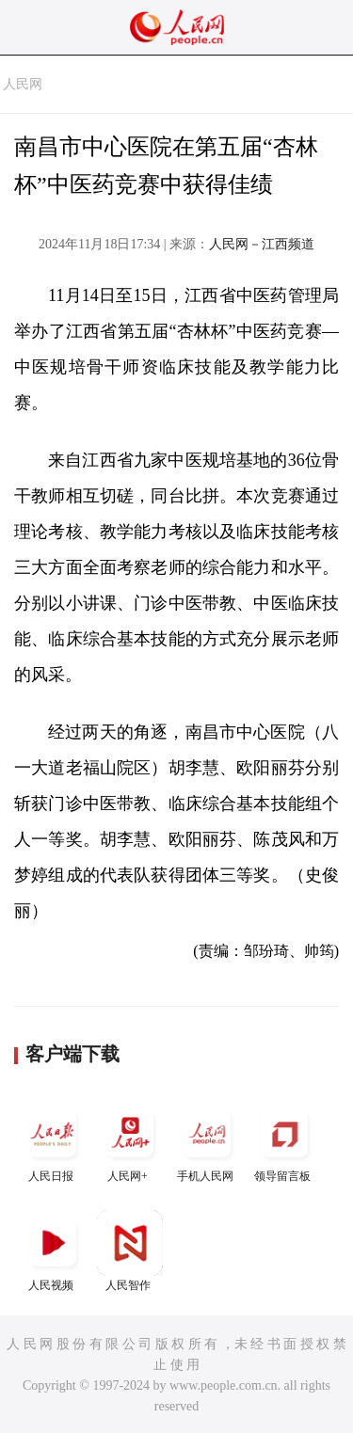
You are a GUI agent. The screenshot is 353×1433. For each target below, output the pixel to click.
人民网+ (130, 1142)
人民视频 (53, 1251)
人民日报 (53, 1142)
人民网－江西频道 (261, 244)
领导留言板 (284, 1142)
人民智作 (130, 1251)
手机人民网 (207, 1142)
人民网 (22, 84)
